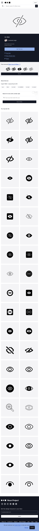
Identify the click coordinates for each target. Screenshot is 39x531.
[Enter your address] (19, 512)
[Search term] (20, 6)
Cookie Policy (17, 525)
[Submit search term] (36, 6)
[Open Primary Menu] (2, 2)
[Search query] (19, 97)
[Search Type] (3, 6)
